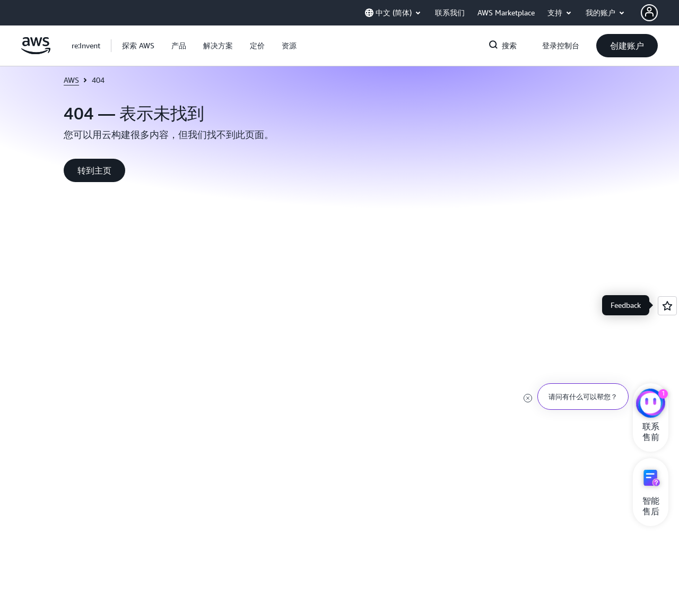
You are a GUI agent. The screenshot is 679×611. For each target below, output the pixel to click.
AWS (71, 79)
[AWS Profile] (649, 12)
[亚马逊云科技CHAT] (650, 404)
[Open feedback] (667, 305)
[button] (138, 45)
